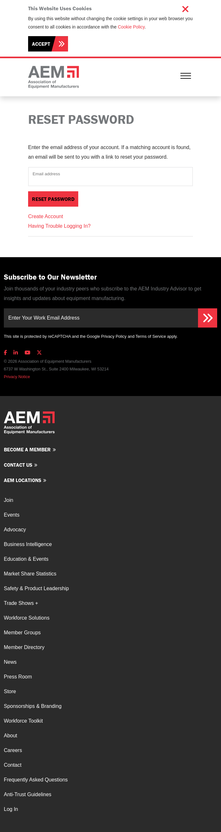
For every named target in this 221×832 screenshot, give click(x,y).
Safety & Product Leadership (36, 588)
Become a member (27, 449)
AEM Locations (22, 480)
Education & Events (26, 559)
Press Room (18, 676)
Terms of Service (150, 336)
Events (11, 515)
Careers (13, 750)
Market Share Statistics (30, 573)
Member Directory (24, 647)
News (10, 662)
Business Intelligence (28, 544)
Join (8, 500)
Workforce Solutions (27, 618)
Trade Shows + (21, 603)
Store (10, 691)
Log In (11, 809)
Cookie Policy (131, 26)
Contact (12, 765)
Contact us (18, 465)
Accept (41, 44)
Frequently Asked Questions (36, 779)
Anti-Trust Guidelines (27, 794)
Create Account (45, 216)
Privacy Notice (17, 376)
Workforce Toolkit (23, 721)
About (10, 735)
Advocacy (15, 529)
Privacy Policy (113, 336)
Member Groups (22, 632)
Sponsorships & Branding (33, 706)
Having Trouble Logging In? (59, 226)
